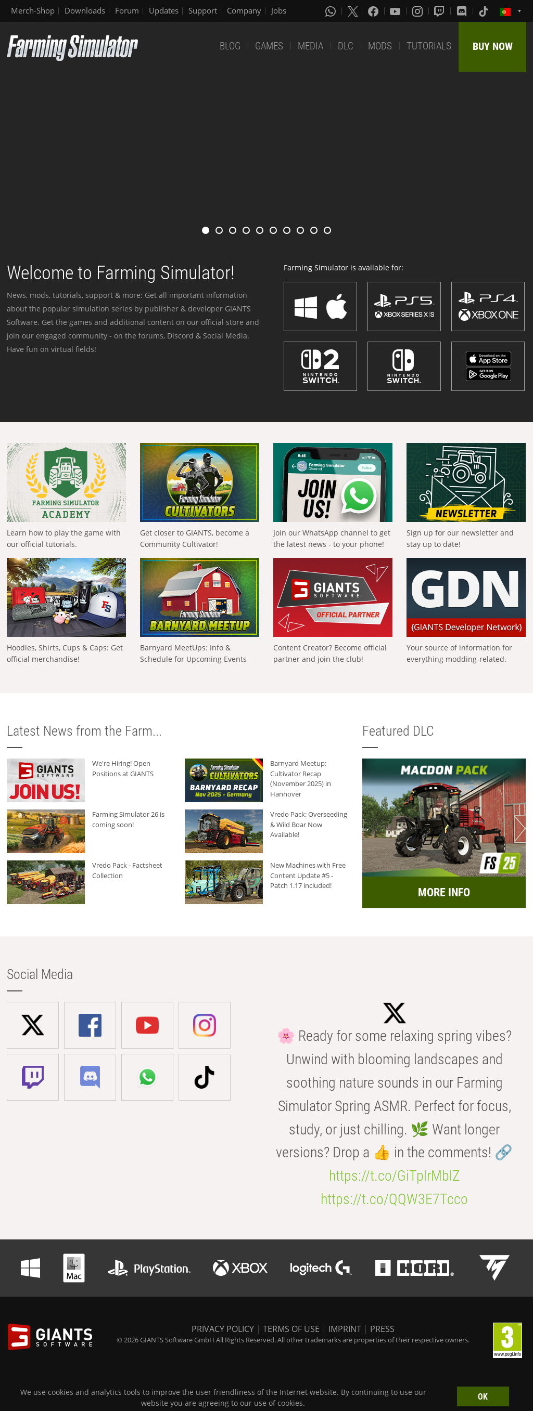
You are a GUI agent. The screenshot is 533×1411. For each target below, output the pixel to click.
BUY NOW (493, 46)
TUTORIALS (429, 46)
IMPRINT (344, 1329)
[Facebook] (374, 11)
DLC (345, 46)
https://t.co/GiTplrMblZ (394, 1175)
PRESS (382, 1329)
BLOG (230, 46)
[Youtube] (396, 11)
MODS (380, 46)
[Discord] (462, 11)
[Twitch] (440, 11)
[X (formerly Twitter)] (353, 11)
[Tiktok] (484, 11)
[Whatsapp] (331, 11)
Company (244, 10)
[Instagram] (418, 11)
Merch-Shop (33, 10)
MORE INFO (444, 892)
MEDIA (310, 46)
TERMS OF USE (291, 1329)
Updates (164, 10)
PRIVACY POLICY (223, 1329)
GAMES (269, 46)
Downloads (85, 10)
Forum (127, 10)
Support (202, 10)
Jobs (278, 10)
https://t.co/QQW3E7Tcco (394, 1199)
